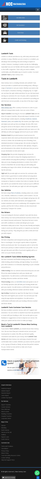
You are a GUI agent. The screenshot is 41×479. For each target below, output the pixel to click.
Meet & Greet (5, 411)
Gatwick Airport (5, 391)
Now (21, 32)
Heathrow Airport (6, 388)
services (9, 88)
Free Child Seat (5, 409)
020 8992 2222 (21, 282)
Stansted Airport (5, 393)
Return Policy (5, 453)
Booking (20, 40)
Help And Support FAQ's (8, 460)
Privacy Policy (5, 451)
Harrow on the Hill (6, 432)
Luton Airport (5, 395)
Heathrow (28, 119)
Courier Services (5, 407)
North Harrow (5, 430)
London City (17, 121)
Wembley (3, 428)
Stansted (4, 121)
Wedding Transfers (6, 414)
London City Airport (6, 397)
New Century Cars (6, 107)
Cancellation (4, 448)
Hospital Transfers (6, 416)
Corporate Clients (6, 418)
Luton (9, 121)
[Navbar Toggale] (38, 9)
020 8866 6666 (18, 370)
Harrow (3, 425)
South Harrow (5, 439)
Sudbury (3, 434)
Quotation (20, 25)
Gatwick (34, 119)
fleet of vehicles (16, 193)
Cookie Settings (5, 457)
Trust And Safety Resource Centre (10, 455)
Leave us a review (9, 477)
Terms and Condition (7, 446)
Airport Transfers (6, 405)
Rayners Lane (5, 437)
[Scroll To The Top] (38, 477)
